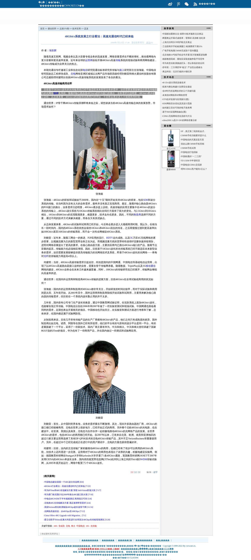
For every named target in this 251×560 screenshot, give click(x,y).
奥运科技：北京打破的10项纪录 (177, 71)
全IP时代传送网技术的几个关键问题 (179, 91)
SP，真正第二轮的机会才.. (193, 131)
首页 (42, 28)
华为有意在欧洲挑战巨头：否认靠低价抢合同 (183, 63)
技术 (56, 93)
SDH (145, 200)
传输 (118, 60)
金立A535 (171, 148)
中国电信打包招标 (189, 152)
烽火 (73, 526)
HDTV (109, 238)
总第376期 (64, 28)
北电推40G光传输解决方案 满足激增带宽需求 (65, 503)
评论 (148, 42)
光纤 (46, 256)
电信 (85, 70)
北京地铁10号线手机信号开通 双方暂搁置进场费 (184, 55)
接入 (121, 70)
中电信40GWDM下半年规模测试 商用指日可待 (65, 499)
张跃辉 (52, 50)
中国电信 (80, 526)
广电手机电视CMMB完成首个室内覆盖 (180, 50)
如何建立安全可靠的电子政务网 (177, 107)
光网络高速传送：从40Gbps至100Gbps (61, 511)
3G (131, 238)
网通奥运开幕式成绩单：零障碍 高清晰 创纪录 (183, 38)
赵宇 (155, 472)
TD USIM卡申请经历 (190, 160)
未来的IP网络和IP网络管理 (174, 95)
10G (87, 526)
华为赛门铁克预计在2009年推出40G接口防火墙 (66, 494)
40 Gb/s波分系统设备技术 (174, 82)
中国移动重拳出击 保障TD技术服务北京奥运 (182, 34)
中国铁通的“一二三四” (191, 156)
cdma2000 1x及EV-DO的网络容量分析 (179, 120)
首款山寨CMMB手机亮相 (192, 144)
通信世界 (52, 28)
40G (56, 526)
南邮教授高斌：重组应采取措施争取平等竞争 (183, 59)
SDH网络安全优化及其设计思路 (177, 103)
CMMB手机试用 (188, 148)
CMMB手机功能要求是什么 (193, 135)
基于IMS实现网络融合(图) (174, 112)
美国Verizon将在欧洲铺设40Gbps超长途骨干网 (65, 507)
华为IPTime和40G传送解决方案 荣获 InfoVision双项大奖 (70, 490)
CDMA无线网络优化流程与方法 (177, 116)
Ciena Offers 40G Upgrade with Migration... (63, 515)
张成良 (62, 526)
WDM (144, 459)
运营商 (89, 60)
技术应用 (76, 28)
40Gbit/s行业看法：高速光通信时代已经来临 (64, 486)
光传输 (93, 526)
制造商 (137, 214)
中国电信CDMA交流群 (191, 165)
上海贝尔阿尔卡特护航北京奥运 (177, 42)
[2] (135, 472)
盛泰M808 (171, 169)
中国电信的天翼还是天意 (192, 139)
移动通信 (150, 266)
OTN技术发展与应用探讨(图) (175, 99)
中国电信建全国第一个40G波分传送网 (61, 482)
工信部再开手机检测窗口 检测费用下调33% (182, 46)
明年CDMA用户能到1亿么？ (194, 169)
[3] (139, 472)
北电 (73, 73)
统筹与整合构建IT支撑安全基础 (177, 87)
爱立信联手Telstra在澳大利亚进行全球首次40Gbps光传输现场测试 (74, 519)
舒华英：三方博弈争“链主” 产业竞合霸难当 (182, 67)
